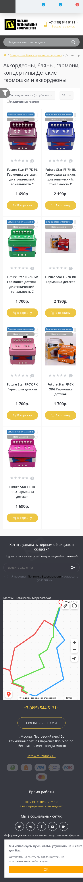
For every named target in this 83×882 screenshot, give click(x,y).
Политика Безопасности (44, 576)
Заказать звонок (63, 26)
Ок (46, 869)
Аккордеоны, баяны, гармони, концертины (36, 55)
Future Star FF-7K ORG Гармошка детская (60, 389)
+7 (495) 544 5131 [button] (41, 707)
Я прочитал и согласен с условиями (44, 578)
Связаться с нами (41, 723)
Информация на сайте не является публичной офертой (41, 835)
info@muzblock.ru (41, 756)
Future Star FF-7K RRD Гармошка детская (22, 492)
